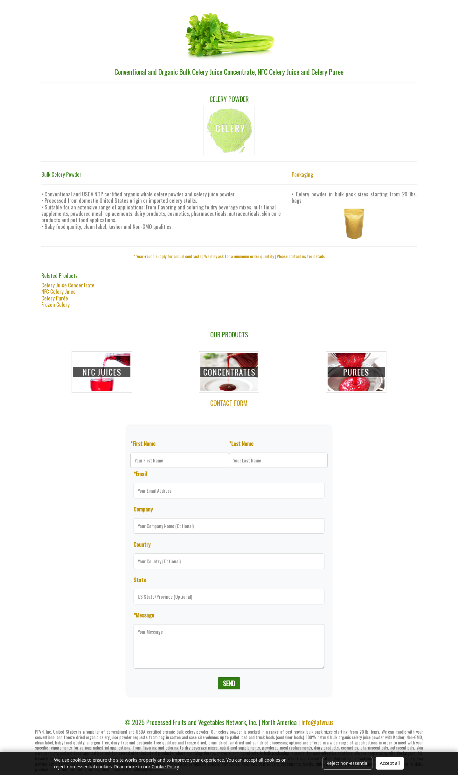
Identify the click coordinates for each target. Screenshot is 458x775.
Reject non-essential (348, 763)
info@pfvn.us (318, 722)
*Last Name (241, 443)
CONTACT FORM (229, 403)
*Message (144, 615)
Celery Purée (54, 298)
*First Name (143, 443)
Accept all (390, 763)
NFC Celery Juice (58, 291)
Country (142, 544)
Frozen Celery (55, 304)
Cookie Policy (165, 767)
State (140, 579)
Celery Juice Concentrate (67, 285)
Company (143, 509)
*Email (140, 473)
